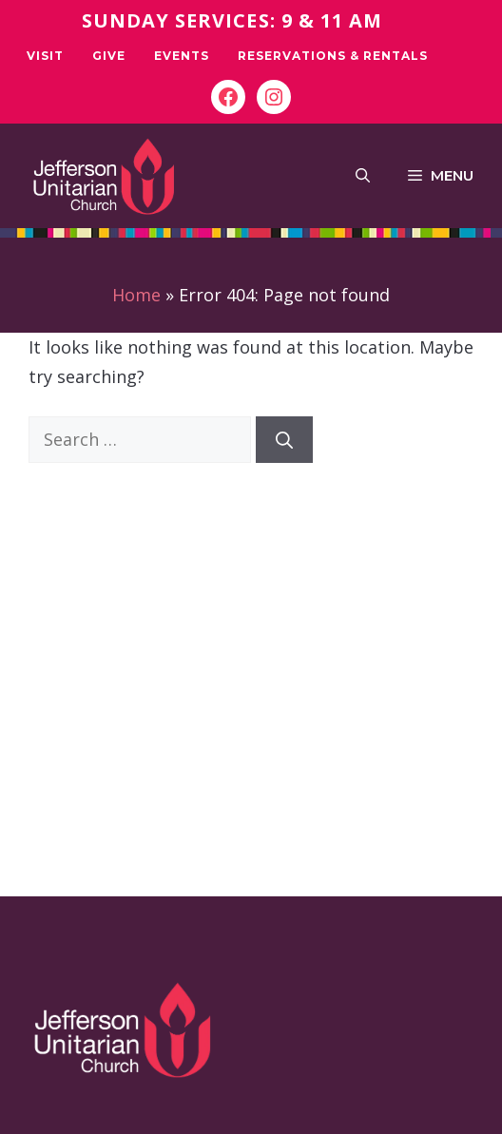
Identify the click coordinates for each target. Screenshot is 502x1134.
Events (181, 55)
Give (109, 55)
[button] (363, 176)
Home (136, 294)
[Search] (284, 439)
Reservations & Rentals (333, 55)
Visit (45, 55)
